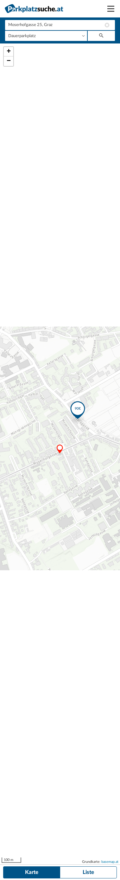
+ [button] (9, 51)
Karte (31, 872)
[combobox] (60, 25)
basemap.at (109, 861)
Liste (88, 872)
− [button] (9, 61)
